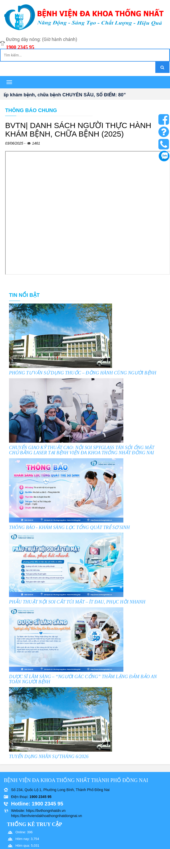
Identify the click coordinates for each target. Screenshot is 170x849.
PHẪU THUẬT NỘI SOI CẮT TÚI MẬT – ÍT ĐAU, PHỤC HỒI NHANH (77, 601)
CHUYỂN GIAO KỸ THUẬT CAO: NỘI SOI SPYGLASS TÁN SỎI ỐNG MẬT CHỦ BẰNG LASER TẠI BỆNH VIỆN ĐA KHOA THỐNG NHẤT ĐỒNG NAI (81, 450)
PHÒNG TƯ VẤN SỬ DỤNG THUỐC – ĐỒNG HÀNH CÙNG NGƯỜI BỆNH (82, 372)
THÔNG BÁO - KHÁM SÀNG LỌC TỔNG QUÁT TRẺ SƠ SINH (69, 527)
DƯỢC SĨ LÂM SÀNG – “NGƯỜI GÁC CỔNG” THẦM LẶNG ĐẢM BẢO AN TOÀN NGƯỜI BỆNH (83, 679)
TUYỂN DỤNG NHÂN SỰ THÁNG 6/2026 (49, 756)
